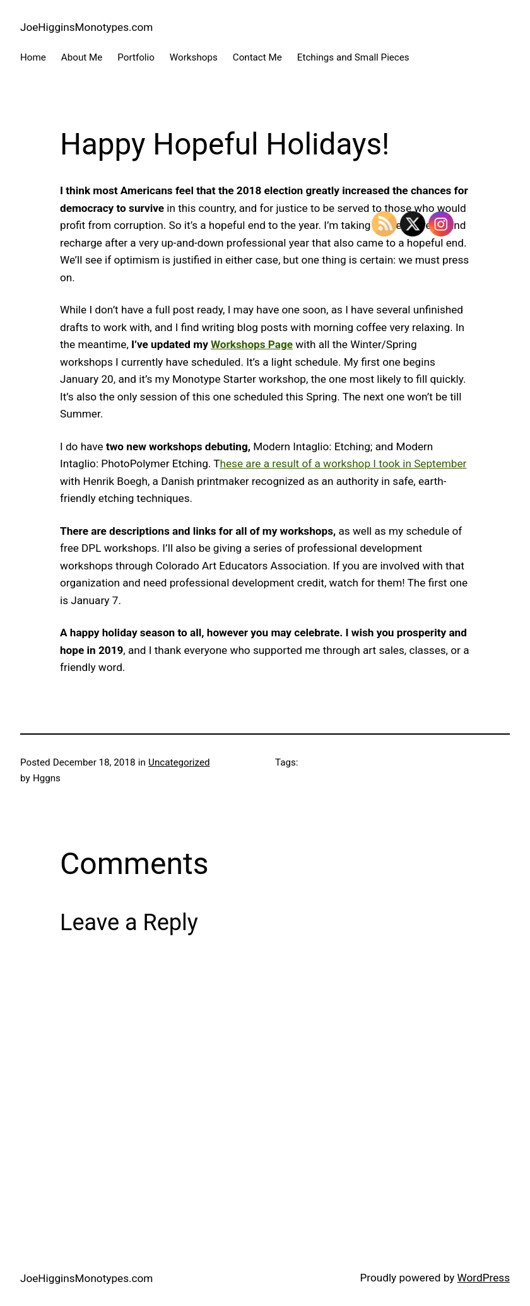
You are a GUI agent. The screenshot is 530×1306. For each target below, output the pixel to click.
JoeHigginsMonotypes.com (86, 27)
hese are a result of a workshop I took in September (343, 463)
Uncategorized (178, 762)
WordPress (483, 1277)
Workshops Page (252, 344)
